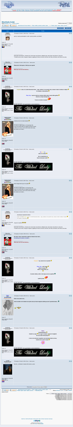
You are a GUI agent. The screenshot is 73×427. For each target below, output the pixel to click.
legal (51, 418)
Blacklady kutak (8, 22)
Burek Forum (23, 418)
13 (15, 23)
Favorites (22, 10)
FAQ (17, 10)
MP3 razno (41, 10)
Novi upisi (19, 9)
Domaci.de (40, 422)
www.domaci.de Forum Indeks (24, 25)
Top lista (31, 10)
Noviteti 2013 (49, 10)
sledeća (17, 23)
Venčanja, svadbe (35, 418)
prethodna (6, 23)
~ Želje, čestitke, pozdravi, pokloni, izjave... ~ (40, 25)
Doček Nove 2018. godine (29, 418)
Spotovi (45, 10)
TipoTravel (42, 418)
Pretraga (22, 9)
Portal (13, 9)
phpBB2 (42, 423)
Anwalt (49, 418)
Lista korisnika (37, 9)
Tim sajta (42, 9)
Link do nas (27, 9)
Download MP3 (36, 10)
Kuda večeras (46, 418)
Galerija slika (27, 10)
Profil (20, 10)
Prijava (55, 9)
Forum (15, 9)
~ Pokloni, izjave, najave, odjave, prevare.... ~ (60, 25)
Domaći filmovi (32, 9)
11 (12, 23)
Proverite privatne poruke (49, 9)
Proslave (39, 418)
